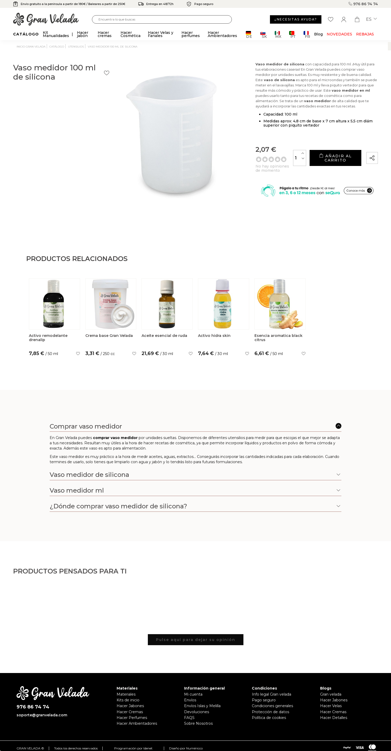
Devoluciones (196, 712)
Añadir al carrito (320, 165)
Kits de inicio (128, 700)
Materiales (126, 694)
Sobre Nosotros (198, 723)
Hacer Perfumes (132, 717)
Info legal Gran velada (271, 694)
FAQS (189, 717)
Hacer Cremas (130, 712)
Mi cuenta (193, 694)
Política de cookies (269, 717)
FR (307, 34)
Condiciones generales (272, 705)
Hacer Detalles (333, 717)
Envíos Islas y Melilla (202, 705)
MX (278, 34)
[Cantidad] (269, 165)
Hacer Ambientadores (137, 723)
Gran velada (330, 694)
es (371, 19)
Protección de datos (270, 712)
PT (292, 34)
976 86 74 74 (363, 4)
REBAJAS (365, 34)
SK (263, 34)
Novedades (339, 34)
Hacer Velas (331, 705)
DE (249, 34)
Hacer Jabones (130, 705)
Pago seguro (264, 700)
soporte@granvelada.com (42, 715)
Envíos (190, 700)
